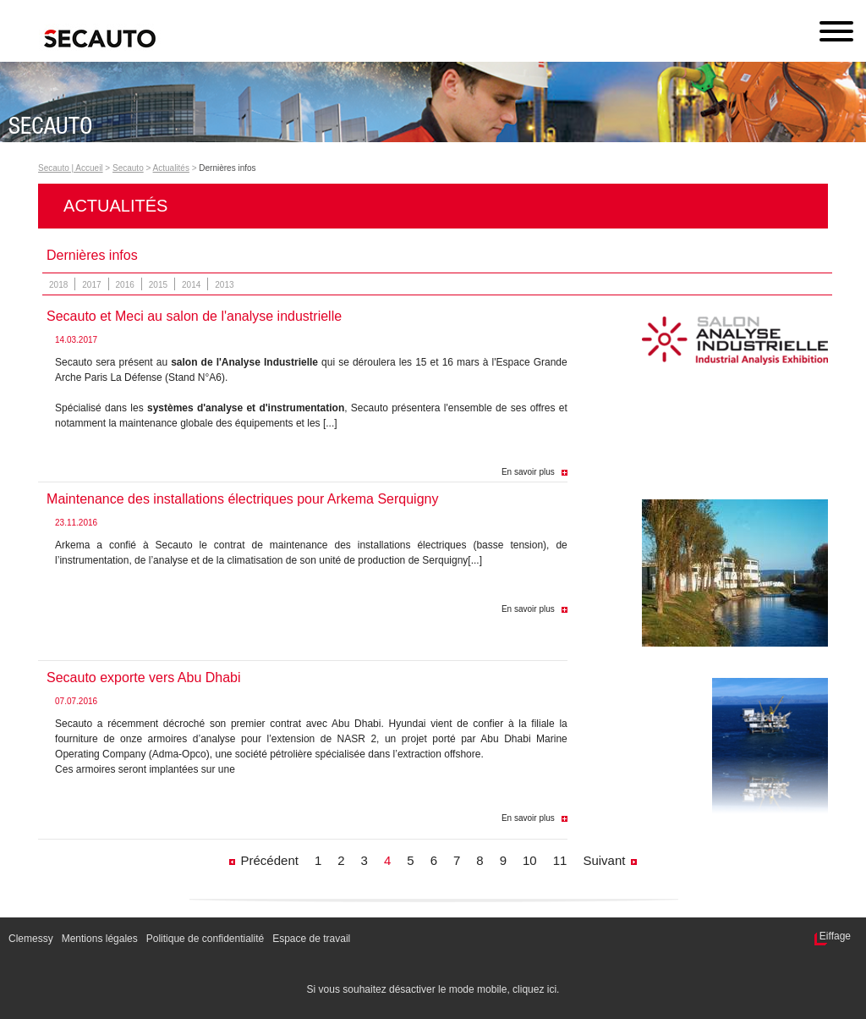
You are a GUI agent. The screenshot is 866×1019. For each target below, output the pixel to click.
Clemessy (30, 939)
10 (530, 860)
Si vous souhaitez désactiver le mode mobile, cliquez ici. (433, 989)
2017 (91, 284)
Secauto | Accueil (70, 168)
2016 (125, 284)
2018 (58, 284)
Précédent (270, 860)
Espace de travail (311, 939)
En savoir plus (528, 471)
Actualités (171, 168)
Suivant (604, 860)
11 (560, 860)
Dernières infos (227, 168)
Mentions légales (100, 939)
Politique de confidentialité (205, 939)
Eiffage (835, 936)
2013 (224, 284)
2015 (158, 284)
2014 (191, 284)
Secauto (128, 168)
